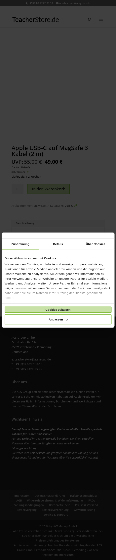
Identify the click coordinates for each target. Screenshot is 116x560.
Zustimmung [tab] (20, 243)
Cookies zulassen (58, 309)
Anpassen (58, 319)
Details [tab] (58, 243)
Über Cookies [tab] (95, 243)
